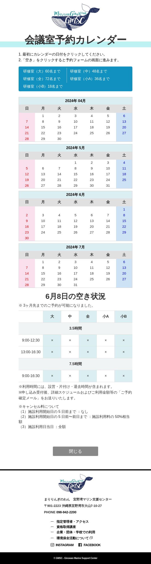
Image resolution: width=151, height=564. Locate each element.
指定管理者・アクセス (73, 521)
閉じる (75, 451)
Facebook (89, 545)
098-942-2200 (66, 512)
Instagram (62, 545)
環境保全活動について (73, 538)
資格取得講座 (66, 527)
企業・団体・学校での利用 (76, 532)
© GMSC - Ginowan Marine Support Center (75, 558)
